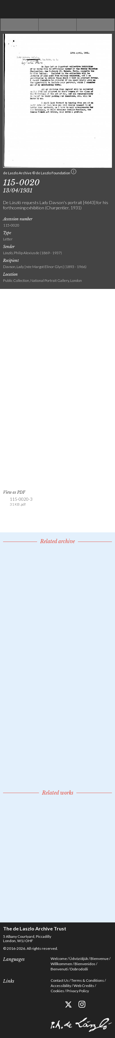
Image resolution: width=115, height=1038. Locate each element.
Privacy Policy (78, 991)
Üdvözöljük (78, 958)
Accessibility (61, 985)
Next (95, 24)
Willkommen (61, 963)
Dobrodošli (79, 969)
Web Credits (84, 985)
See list (57, 24)
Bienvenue (99, 958)
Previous (19, 24)
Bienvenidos (85, 963)
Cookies (57, 991)
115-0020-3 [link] (21, 501)
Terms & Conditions (87, 980)
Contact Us (60, 980)
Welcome (59, 958)
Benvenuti (59, 969)
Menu (106, 9)
